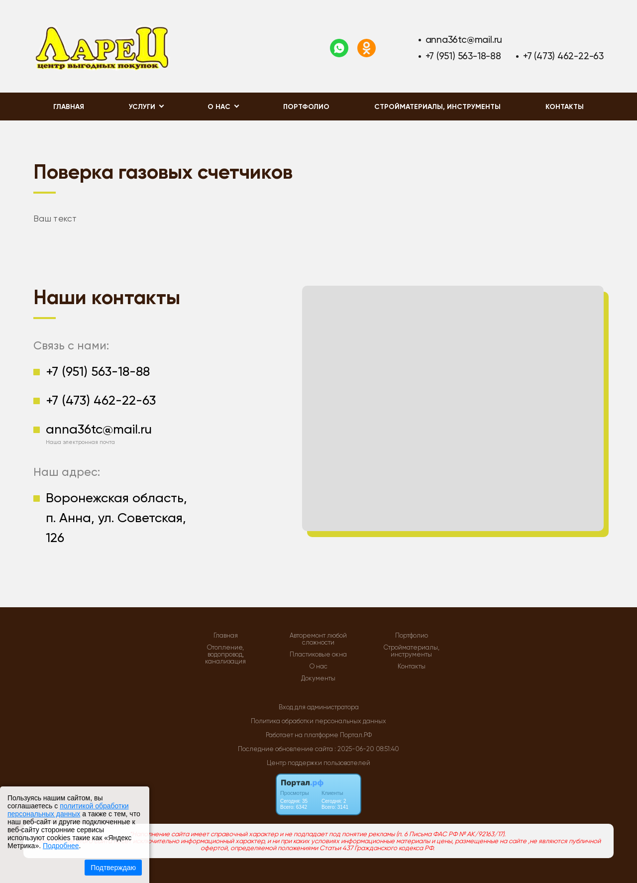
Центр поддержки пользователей (318, 763)
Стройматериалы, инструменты (437, 107)
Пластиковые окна (318, 654)
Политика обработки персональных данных (318, 721)
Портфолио (306, 107)
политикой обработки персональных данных (67, 810)
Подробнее (61, 846)
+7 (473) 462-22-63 (563, 56)
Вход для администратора (319, 707)
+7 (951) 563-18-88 (463, 56)
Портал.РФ (356, 735)
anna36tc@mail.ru (464, 39)
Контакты (564, 107)
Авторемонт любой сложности (318, 639)
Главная (68, 107)
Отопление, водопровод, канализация (225, 654)
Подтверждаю (113, 868)
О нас (318, 666)
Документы (318, 678)
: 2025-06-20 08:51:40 (366, 749)
